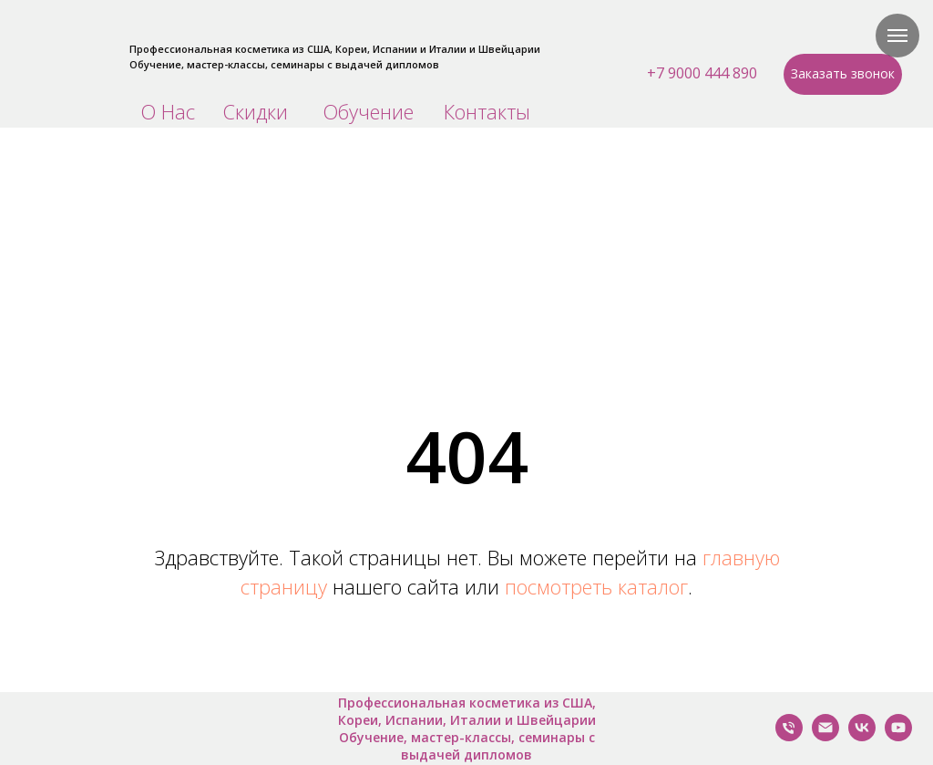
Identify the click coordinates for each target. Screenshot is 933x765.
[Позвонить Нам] (789, 736)
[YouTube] (898, 736)
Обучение (368, 111)
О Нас (167, 111)
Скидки (255, 111)
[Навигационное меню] (897, 35)
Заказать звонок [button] (843, 73)
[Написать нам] (825, 736)
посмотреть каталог (596, 586)
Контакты (487, 111)
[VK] (862, 736)
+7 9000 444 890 (702, 73)
